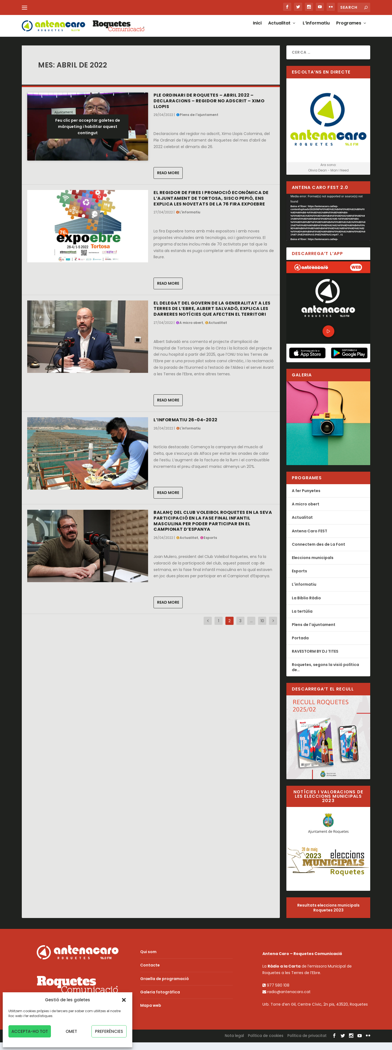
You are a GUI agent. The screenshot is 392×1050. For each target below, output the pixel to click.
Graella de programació (164, 986)
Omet (71, 1031)
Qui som (148, 959)
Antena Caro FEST (309, 538)
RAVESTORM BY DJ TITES (315, 659)
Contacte (150, 972)
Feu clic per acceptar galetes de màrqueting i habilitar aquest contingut (87, 134)
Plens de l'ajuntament (199, 122)
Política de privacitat (307, 1043)
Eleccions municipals (312, 565)
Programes (348, 29)
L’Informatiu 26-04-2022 (186, 427)
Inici (257, 29)
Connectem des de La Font (318, 552)
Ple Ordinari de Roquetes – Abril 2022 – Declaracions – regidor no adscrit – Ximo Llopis (209, 108)
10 (262, 628)
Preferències (109, 1031)
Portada (300, 645)
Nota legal (234, 1043)
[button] (124, 1000)
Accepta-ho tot (29, 1031)
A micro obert (191, 330)
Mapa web (150, 1013)
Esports (210, 545)
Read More (168, 180)
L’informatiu (316, 29)
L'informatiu (189, 219)
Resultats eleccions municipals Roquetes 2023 (328, 915)
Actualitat (279, 29)
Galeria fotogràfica (160, 999)
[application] (328, 224)
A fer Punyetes (306, 498)
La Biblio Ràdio (306, 605)
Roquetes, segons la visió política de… (325, 675)
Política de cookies (265, 1043)
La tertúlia (302, 619)
